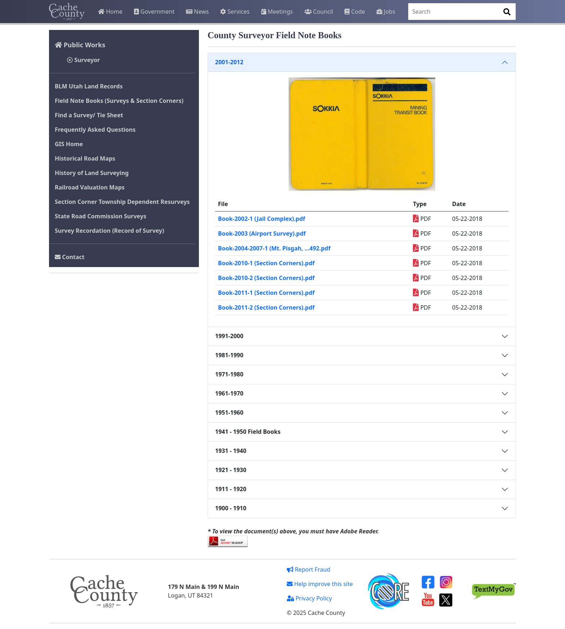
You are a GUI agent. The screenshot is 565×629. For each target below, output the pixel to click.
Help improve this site (320, 584)
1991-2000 (229, 336)
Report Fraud (308, 569)
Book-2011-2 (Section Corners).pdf (266, 307)
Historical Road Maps (85, 158)
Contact (70, 257)
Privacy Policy (309, 598)
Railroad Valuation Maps (90, 187)
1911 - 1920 (230, 489)
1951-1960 (229, 412)
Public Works (80, 44)
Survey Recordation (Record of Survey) (109, 231)
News (197, 12)
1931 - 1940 (230, 451)
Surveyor (83, 60)
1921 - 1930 (230, 470)
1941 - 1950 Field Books (248, 432)
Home (110, 12)
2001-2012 (229, 62)
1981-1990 (229, 355)
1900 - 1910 (230, 508)
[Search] (462, 11)
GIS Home (69, 144)
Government (154, 12)
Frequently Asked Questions (95, 130)
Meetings (277, 12)
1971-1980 (229, 374)
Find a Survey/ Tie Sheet (89, 115)
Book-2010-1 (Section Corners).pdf (266, 263)
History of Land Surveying (92, 173)
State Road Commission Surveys (100, 216)
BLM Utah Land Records (89, 86)
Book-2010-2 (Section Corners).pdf (266, 278)
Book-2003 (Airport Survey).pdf (262, 233)
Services (234, 12)
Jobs (386, 12)
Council (318, 12)
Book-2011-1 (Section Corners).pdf (266, 293)
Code (354, 12)
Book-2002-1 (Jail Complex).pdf (261, 219)
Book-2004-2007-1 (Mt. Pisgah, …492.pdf (274, 248)
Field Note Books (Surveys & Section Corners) (119, 101)
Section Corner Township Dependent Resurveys (122, 202)
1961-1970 (229, 393)
